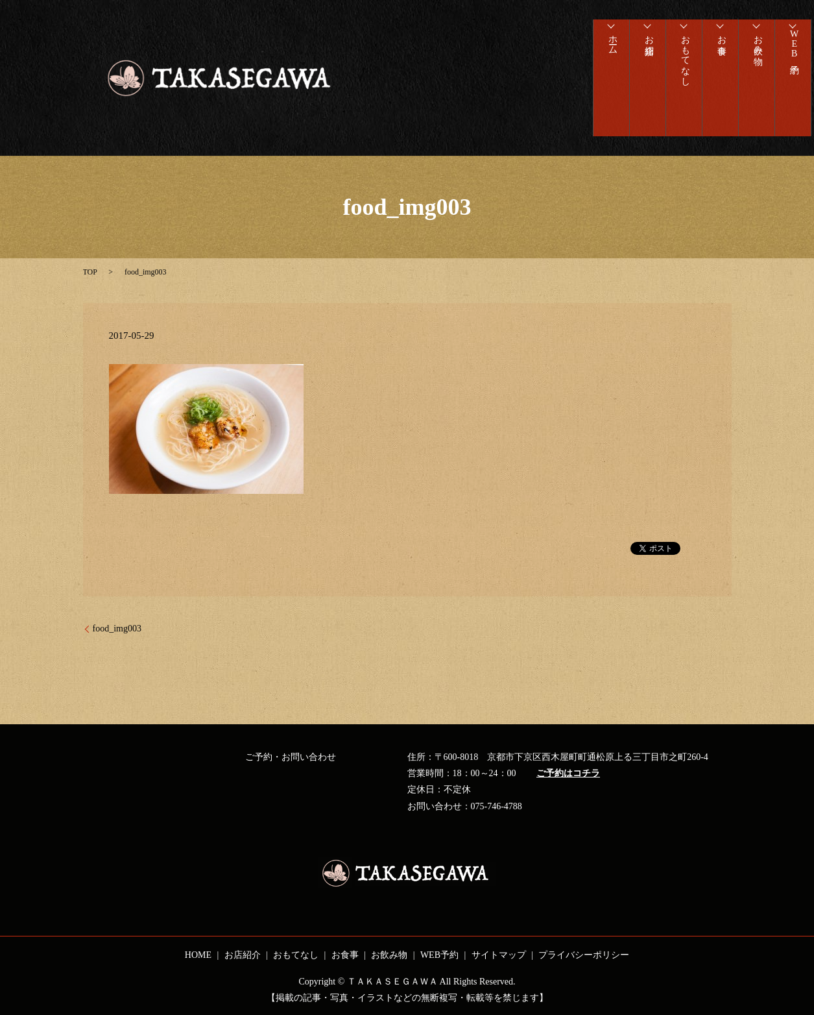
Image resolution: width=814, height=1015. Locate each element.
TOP (90, 271)
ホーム (611, 46)
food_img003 (117, 628)
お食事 (720, 41)
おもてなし (684, 62)
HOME (198, 955)
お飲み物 (756, 46)
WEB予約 (793, 50)
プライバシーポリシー (583, 955)
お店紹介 (647, 41)
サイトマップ (499, 955)
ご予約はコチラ (568, 773)
